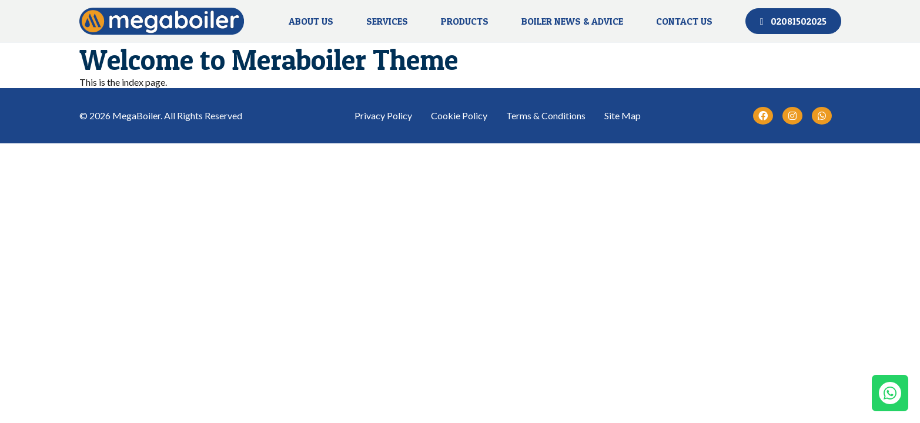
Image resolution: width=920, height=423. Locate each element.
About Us (311, 21)
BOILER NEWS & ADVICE (572, 21)
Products (465, 21)
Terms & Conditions (546, 115)
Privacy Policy (383, 115)
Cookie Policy (459, 115)
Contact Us (684, 21)
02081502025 (793, 21)
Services (387, 21)
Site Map (622, 115)
